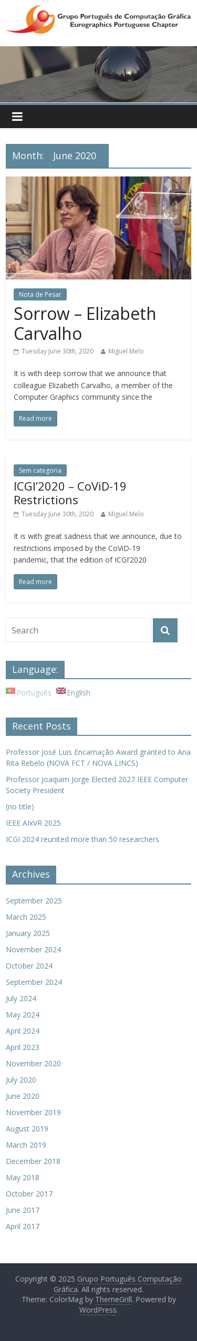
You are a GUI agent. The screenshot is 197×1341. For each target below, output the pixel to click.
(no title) (20, 807)
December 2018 (33, 1161)
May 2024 (22, 1015)
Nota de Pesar (40, 294)
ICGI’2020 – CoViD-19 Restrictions (70, 492)
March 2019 (26, 1145)
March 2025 (26, 917)
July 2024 (21, 998)
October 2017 (29, 1194)
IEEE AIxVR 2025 (33, 823)
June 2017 (22, 1210)
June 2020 (22, 1096)
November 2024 (33, 949)
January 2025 (28, 933)
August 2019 (27, 1129)
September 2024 (34, 982)
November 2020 (33, 1063)
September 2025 (34, 901)
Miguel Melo (126, 351)
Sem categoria (40, 470)
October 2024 (29, 966)
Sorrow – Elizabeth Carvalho (85, 323)
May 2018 (22, 1177)
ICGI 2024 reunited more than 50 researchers (82, 839)
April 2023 (22, 1047)
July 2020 (21, 1080)
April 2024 (22, 1031)
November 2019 (33, 1112)
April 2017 (22, 1226)
